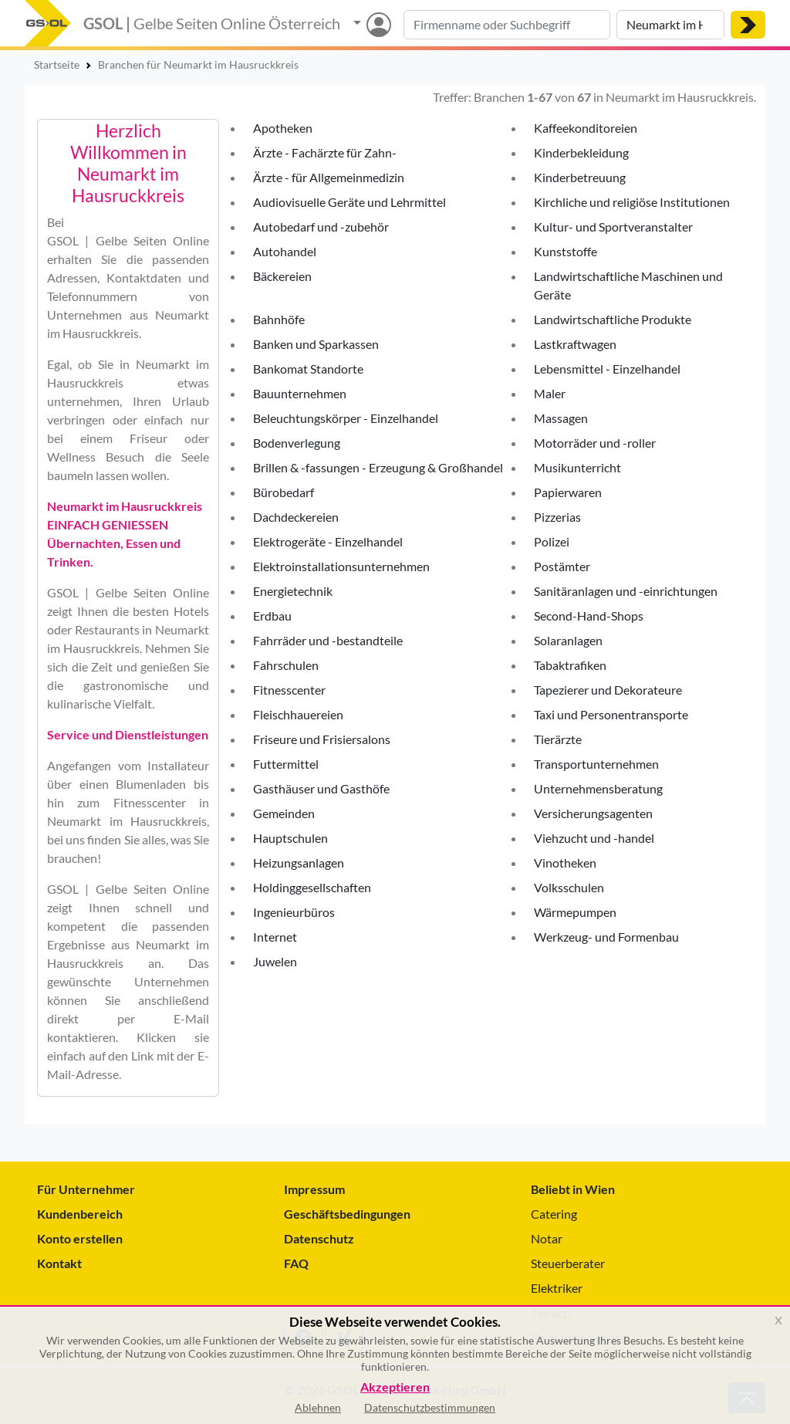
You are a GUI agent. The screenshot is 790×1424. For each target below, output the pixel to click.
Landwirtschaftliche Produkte (612, 319)
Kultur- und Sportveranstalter (613, 226)
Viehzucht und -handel (594, 837)
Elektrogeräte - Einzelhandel (328, 541)
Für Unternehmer (86, 1189)
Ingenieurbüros (294, 912)
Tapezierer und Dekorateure (608, 689)
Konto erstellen (80, 1238)
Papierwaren (568, 492)
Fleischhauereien (298, 714)
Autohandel (284, 251)
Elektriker (556, 1287)
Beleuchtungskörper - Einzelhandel (345, 418)
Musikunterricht (577, 467)
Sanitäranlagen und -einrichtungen (625, 590)
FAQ (296, 1263)
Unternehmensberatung (598, 788)
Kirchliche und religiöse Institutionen (632, 201)
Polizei (551, 541)
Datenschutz (319, 1238)
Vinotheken (565, 862)
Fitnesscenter (289, 689)
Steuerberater (568, 1263)
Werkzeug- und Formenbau (606, 936)
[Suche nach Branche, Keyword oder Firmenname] (506, 24)
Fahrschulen (286, 665)
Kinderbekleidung (581, 152)
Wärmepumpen (575, 912)
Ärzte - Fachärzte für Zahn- (325, 152)
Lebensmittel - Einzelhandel (607, 368)
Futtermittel (286, 763)
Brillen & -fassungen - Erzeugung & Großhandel (378, 467)
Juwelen (275, 961)
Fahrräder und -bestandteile (328, 640)
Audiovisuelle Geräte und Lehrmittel (349, 201)
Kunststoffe (565, 251)
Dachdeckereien (296, 516)
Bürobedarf (283, 492)
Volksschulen (569, 887)
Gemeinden (284, 813)
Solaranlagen (568, 640)
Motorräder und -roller (595, 442)
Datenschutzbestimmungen (429, 1407)
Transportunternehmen (596, 763)
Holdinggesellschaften (312, 887)
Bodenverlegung (296, 442)
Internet (275, 936)
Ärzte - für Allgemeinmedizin (328, 177)
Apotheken (282, 127)
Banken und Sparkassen (316, 344)
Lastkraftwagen (575, 344)
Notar (546, 1238)
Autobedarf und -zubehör (321, 226)
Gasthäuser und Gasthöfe (321, 788)
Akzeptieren (395, 1387)
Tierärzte (558, 739)
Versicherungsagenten (593, 813)
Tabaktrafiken (570, 665)
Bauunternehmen (299, 393)
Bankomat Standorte (308, 368)
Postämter (562, 566)
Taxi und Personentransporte (611, 714)
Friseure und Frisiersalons (321, 739)
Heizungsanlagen (298, 862)
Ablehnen (318, 1407)
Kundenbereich (80, 1213)
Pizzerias (557, 516)
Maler (549, 393)
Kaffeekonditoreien (585, 127)
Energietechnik (293, 590)
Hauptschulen (290, 837)
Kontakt (59, 1263)
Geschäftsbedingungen (347, 1213)
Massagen (561, 418)
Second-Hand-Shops (588, 615)
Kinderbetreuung (580, 177)
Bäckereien (282, 276)
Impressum (314, 1189)
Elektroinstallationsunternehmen (341, 566)
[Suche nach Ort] (670, 24)
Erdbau (272, 615)
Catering (554, 1213)
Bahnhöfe (279, 319)
